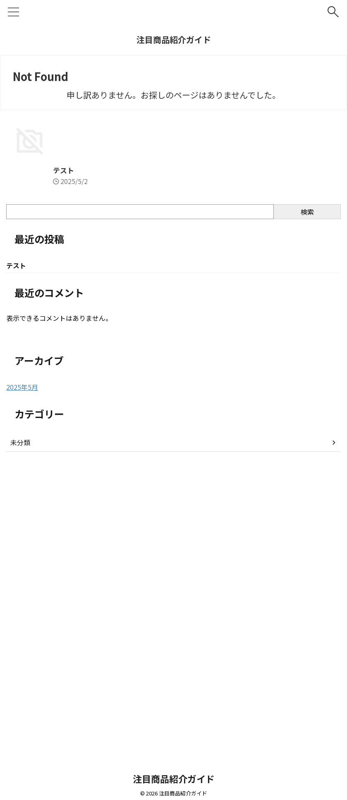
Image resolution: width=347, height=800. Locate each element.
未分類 (20, 731)
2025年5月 (22, 676)
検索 (307, 499)
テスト (17, 457)
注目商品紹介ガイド (173, 39)
